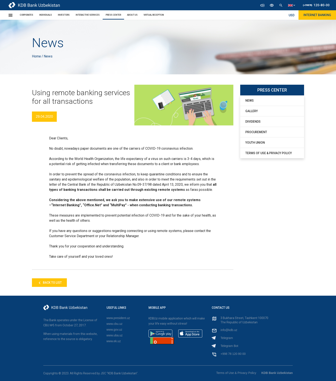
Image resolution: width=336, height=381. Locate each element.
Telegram (226, 338)
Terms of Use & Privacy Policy (268, 153)
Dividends (253, 121)
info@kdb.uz (228, 330)
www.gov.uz (114, 329)
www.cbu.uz (114, 323)
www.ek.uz (113, 341)
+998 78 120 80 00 (233, 353)
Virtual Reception (154, 15)
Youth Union (255, 142)
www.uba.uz (114, 335)
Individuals (45, 15)
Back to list (49, 282)
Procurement (256, 132)
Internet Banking (317, 15)
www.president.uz (118, 318)
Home (37, 56)
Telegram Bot (229, 346)
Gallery (251, 111)
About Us (132, 15)
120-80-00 (316, 5)
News (249, 100)
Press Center (113, 15)
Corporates (26, 15)
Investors (64, 15)
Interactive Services (88, 15)
